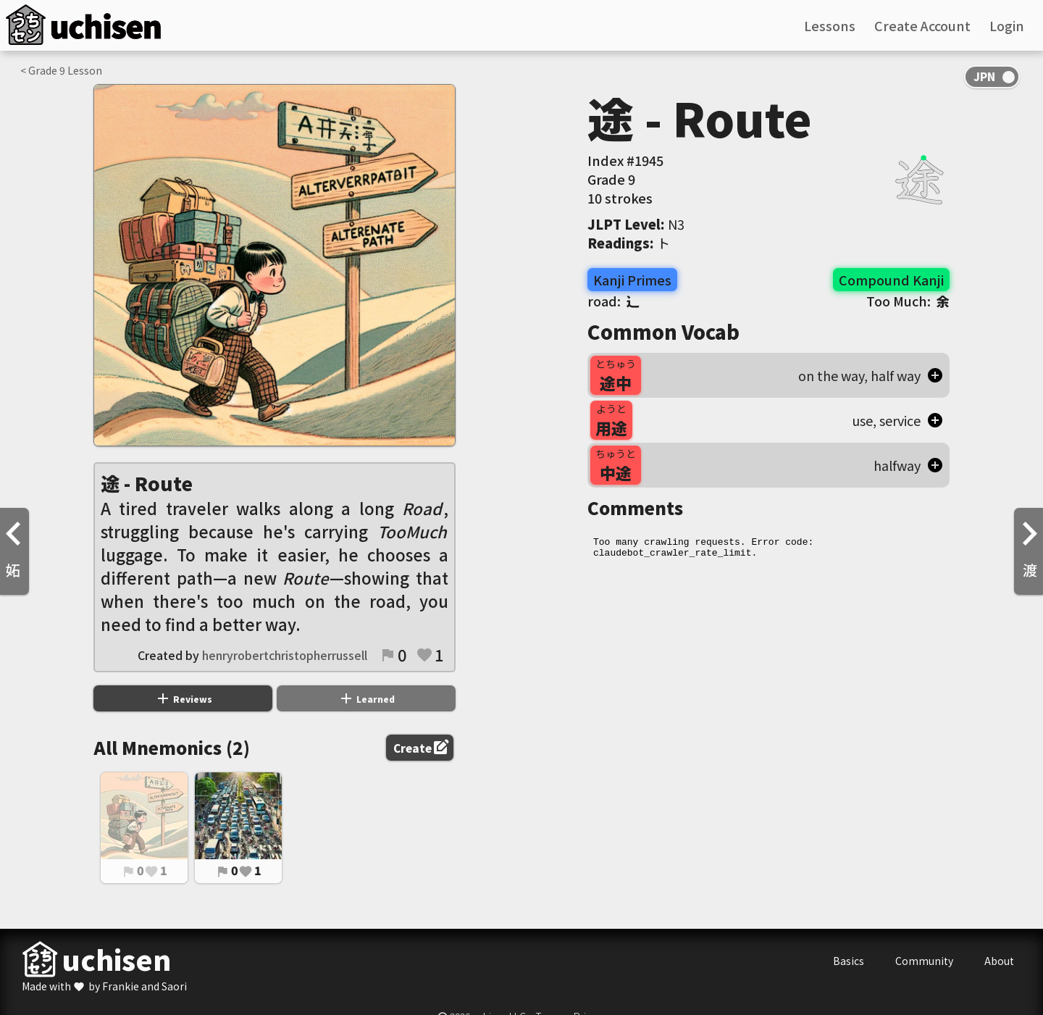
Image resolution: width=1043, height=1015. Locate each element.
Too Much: (908, 300)
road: (613, 300)
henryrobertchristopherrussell (284, 655)
